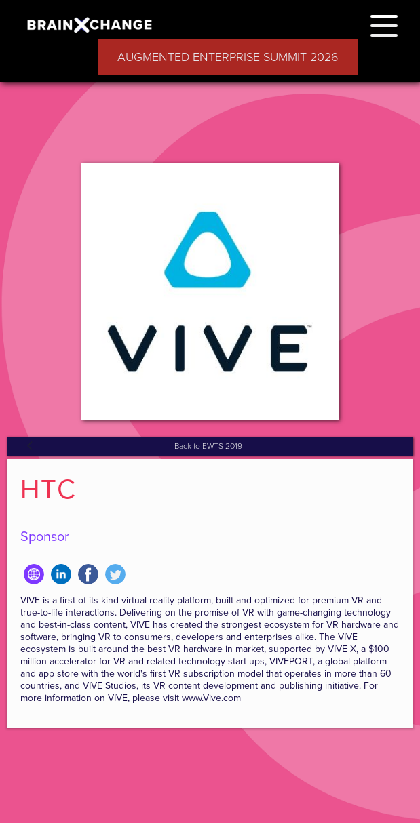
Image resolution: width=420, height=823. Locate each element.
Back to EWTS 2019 (208, 446)
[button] (384, 23)
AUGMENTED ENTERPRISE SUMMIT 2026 (228, 56)
